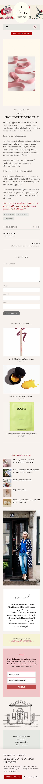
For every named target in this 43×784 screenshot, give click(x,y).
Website (6, 303)
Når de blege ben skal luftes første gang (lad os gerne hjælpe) (26, 488)
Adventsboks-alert (9, 236)
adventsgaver (22, 214)
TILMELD (21, 660)
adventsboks (9, 214)
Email (6, 294)
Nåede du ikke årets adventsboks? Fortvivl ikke (25, 246)
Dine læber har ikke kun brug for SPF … (21, 405)
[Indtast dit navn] (21, 648)
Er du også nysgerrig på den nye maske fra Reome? (21, 451)
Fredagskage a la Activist (22, 497)
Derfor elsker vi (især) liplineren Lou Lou (21, 359)
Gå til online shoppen (21, 33)
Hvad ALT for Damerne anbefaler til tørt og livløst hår (26, 518)
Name (6, 286)
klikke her (16, 771)
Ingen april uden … (20, 507)
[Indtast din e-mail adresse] (21, 654)
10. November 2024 (10, 227)
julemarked (8, 218)
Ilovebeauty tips (21, 110)
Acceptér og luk (13, 777)
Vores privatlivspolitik (30, 777)
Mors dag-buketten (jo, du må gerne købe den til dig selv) (24, 478)
